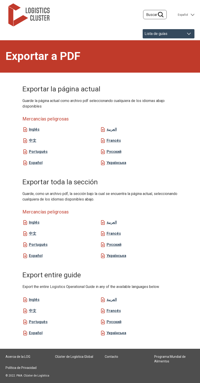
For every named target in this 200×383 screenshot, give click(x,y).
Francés (114, 140)
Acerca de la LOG (18, 356)
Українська (116, 163)
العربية (112, 129)
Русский (114, 151)
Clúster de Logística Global (74, 356)
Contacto (111, 356)
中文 (32, 140)
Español (36, 163)
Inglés (34, 129)
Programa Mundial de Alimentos (170, 359)
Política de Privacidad (21, 368)
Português (38, 151)
